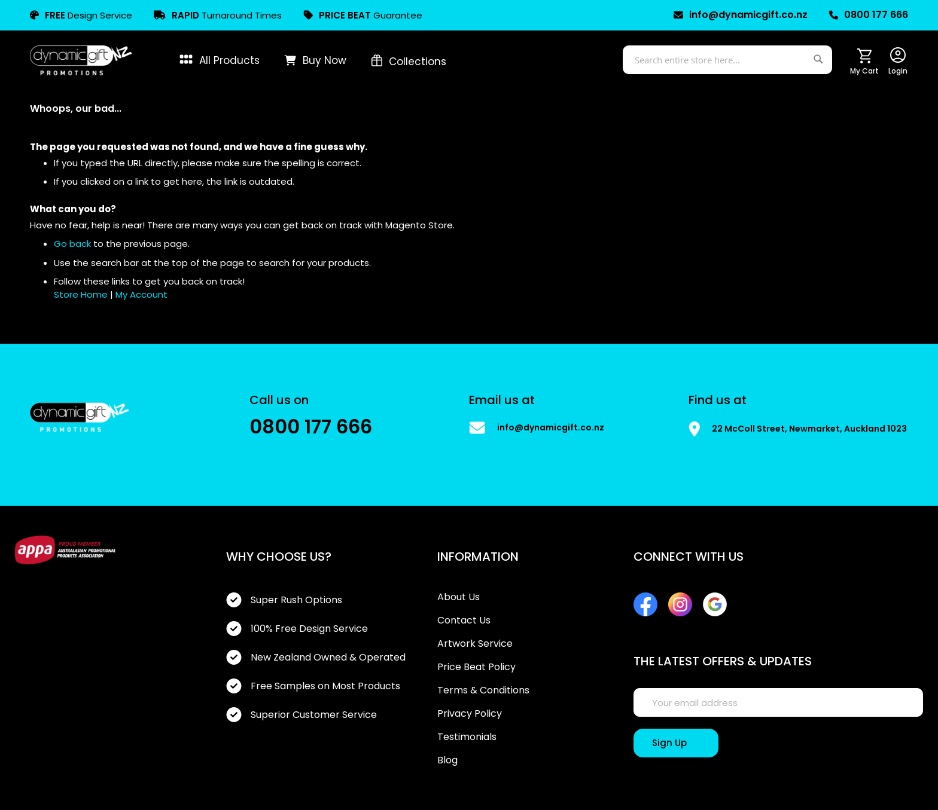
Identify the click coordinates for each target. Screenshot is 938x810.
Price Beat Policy (476, 667)
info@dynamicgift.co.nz (741, 15)
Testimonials (467, 737)
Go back (72, 243)
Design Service (81, 15)
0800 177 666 (868, 15)
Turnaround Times (218, 15)
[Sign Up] (676, 743)
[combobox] (727, 59)
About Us (458, 597)
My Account (141, 294)
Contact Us (464, 620)
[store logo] (81, 60)
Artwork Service (475, 644)
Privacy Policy (469, 714)
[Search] (820, 57)
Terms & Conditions (483, 690)
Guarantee (362, 15)
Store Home (81, 294)
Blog (447, 760)
